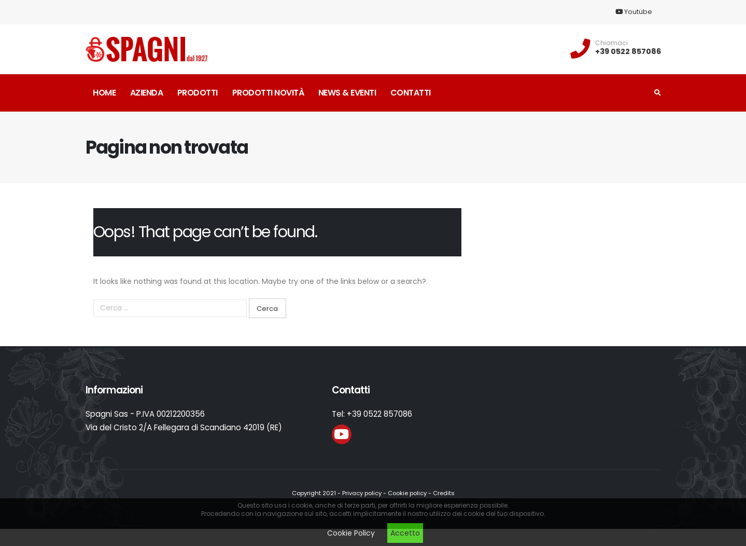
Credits (444, 493)
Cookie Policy (351, 533)
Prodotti (197, 93)
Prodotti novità (268, 93)
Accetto (405, 533)
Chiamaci (611, 43)
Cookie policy (407, 493)
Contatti (410, 93)
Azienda (146, 93)
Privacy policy (362, 493)
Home (104, 93)
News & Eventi (347, 93)
